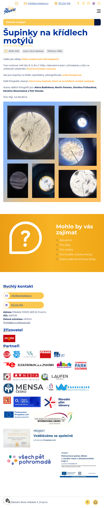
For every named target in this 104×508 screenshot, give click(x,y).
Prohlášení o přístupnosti (16, 323)
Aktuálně (65, 240)
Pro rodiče (66, 249)
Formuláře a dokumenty (75, 254)
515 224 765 (64, 3)
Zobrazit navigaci (15, 22)
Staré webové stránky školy (77, 259)
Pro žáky (65, 245)
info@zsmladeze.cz (38, 3)
